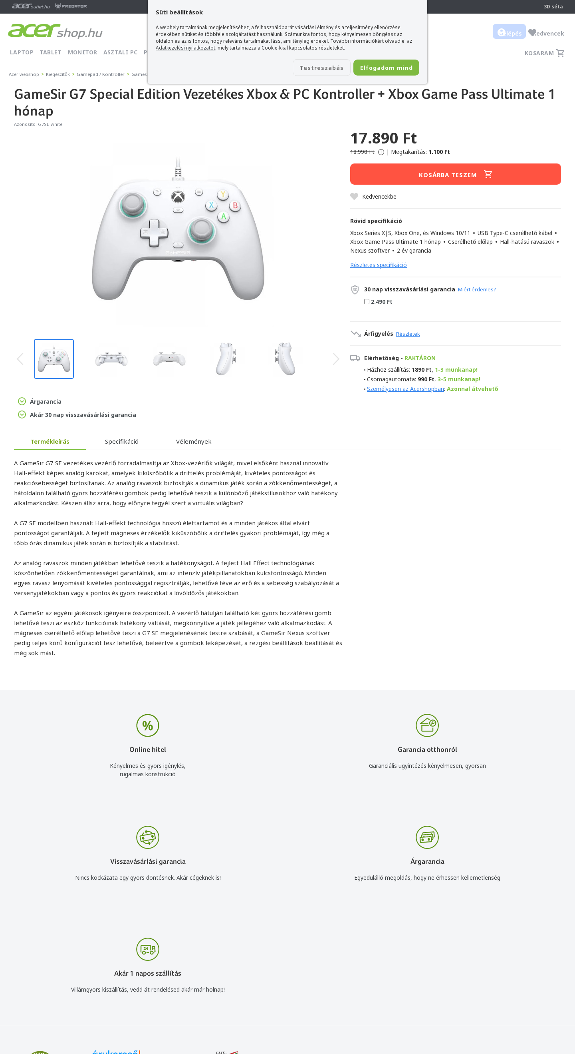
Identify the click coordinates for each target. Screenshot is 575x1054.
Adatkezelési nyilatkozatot (185, 47)
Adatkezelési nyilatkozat (396, 960)
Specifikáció (122, 441)
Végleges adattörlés (391, 995)
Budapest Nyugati (517, 937)
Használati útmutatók (393, 972)
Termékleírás (49, 441)
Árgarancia (39, 401)
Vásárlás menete (386, 937)
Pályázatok (379, 983)
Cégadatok (508, 960)
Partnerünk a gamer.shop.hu (530, 994)
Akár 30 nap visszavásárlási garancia (77, 414)
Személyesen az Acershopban (405, 389)
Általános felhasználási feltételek (407, 948)
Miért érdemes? (477, 289)
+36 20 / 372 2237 (288, 960)
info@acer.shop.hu (288, 937)
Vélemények (194, 441)
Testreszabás (302, 68)
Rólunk (503, 948)
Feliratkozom (108, 973)
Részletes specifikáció (378, 265)
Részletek (408, 333)
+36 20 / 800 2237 (288, 948)
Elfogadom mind (380, 68)
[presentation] (20, 359)
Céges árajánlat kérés (293, 972)
